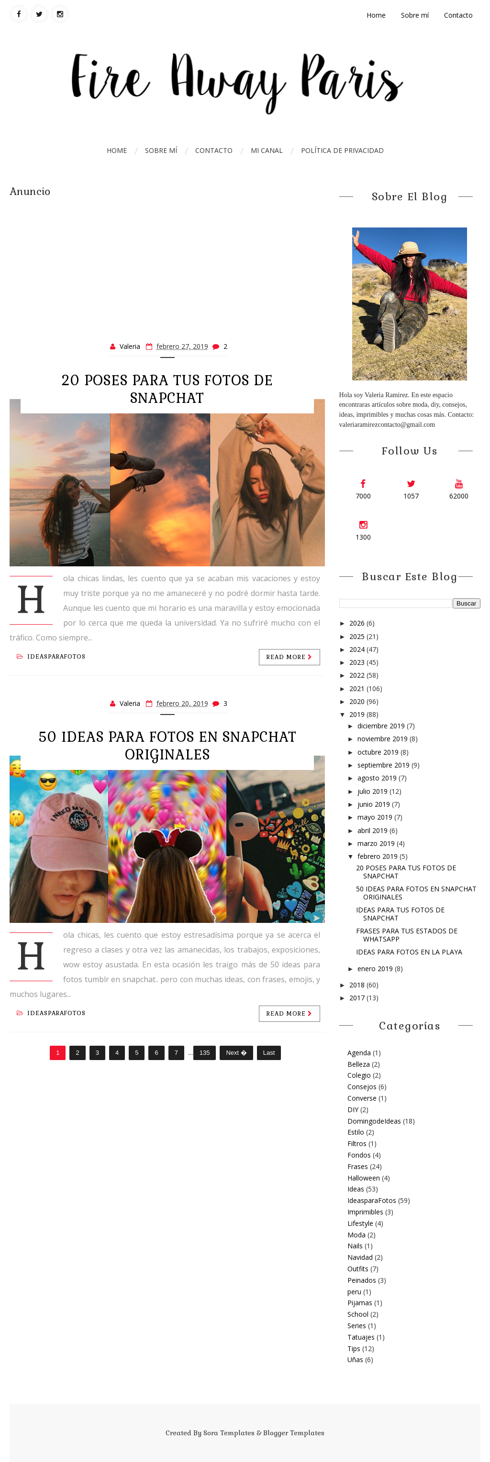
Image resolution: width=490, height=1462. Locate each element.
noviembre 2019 (383, 738)
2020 (358, 701)
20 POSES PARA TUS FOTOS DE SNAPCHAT (167, 389)
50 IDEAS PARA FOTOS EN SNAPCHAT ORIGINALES (167, 745)
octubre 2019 (379, 752)
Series (356, 1325)
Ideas (355, 1188)
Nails (355, 1245)
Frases (357, 1166)
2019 (358, 714)
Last (269, 1052)
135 (205, 1052)
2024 (358, 649)
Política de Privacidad (342, 150)
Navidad (360, 1257)
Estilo (355, 1132)
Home (376, 15)
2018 (358, 984)
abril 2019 (373, 830)
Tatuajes (361, 1337)
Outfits (357, 1268)
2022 (358, 675)
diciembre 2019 (382, 725)
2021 (358, 688)
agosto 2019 (378, 777)
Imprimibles (365, 1211)
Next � (236, 1052)
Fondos (359, 1154)
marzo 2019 (377, 843)
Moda (356, 1234)
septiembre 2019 (384, 764)
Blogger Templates (293, 1433)
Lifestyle (360, 1223)
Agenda (359, 1052)
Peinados (361, 1280)
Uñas (355, 1359)
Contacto (458, 15)
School (357, 1314)
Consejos (362, 1086)
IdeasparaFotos (51, 657)
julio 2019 (373, 791)
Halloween (363, 1177)
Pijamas (359, 1302)
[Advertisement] (167, 265)
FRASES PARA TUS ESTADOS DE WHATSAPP (406, 934)
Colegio (359, 1075)
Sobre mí (415, 15)
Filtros (357, 1143)
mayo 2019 (375, 817)
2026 (358, 623)
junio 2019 (374, 804)
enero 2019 (376, 968)
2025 (358, 636)
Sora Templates (229, 1433)
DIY (352, 1109)
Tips (353, 1348)
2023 (358, 662)
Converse (362, 1098)
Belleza (358, 1064)
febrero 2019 (378, 856)
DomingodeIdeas (374, 1121)
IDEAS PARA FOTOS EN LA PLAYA (409, 951)
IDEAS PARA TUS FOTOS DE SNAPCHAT (400, 913)
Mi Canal (267, 150)
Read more (289, 657)
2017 (358, 997)
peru (354, 1291)
